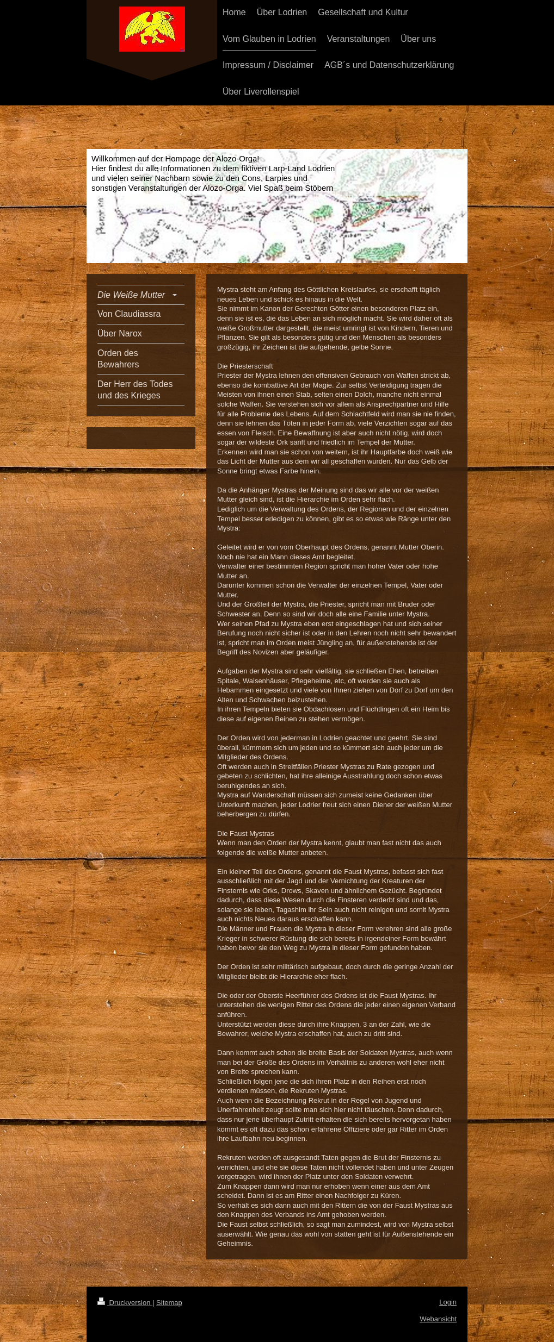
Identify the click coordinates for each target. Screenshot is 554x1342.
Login (448, 1302)
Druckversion (124, 1303)
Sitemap (169, 1303)
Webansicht (438, 1319)
